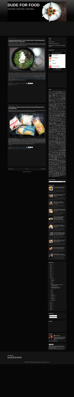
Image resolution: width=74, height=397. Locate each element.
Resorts (64, 154)
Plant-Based (51, 150)
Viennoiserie (50, 173)
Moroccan (55, 145)
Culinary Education (61, 113)
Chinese (59, 105)
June (52, 291)
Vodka (60, 173)
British (53, 99)
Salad (52, 157)
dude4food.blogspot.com (60, 348)
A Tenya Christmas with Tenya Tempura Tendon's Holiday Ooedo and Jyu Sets (59, 226)
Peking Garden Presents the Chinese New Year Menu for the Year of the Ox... (58, 202)
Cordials (51, 112)
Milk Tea (50, 144)
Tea (58, 167)
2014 (51, 268)
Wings (63, 175)
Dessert (50, 115)
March (52, 281)
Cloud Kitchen (62, 106)
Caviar (59, 102)
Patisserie (54, 148)
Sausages (55, 158)
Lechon (57, 139)
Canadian (58, 101)
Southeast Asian (56, 162)
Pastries (50, 148)
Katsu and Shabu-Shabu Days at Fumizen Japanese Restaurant (58, 248)
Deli (63, 114)
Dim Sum (52, 116)
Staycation (50, 164)
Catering (54, 102)
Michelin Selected (52, 143)
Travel (52, 170)
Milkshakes (54, 144)
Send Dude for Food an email (54, 43)
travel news (58, 170)
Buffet (61, 99)
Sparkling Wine (61, 163)
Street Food (63, 164)
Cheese (17, 148)
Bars (54, 94)
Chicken (51, 105)
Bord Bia (50, 98)
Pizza (62, 149)
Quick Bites (59, 153)
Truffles (62, 170)
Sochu (51, 161)
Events (55, 121)
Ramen (15, 84)
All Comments (52, 317)
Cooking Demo (63, 111)
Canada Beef (54, 101)
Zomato (57, 176)
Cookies (58, 111)
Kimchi (63, 137)
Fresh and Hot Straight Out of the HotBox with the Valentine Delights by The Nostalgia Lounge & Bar (59, 233)
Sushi (55, 165)
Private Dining (61, 151)
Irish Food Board (59, 136)
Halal (53, 131)
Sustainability (59, 165)
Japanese (12, 84)
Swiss (63, 165)
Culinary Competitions (52, 113)
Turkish (54, 171)
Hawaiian (60, 131)
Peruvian (50, 149)
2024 (51, 306)
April (52, 283)
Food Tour (60, 127)
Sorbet (58, 161)
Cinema (58, 106)
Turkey (50, 171)
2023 (51, 305)
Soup (61, 161)
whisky (54, 175)
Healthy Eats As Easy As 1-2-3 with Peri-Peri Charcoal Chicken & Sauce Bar (59, 195)
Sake (64, 155)
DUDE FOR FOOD (24, 5)
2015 (51, 270)
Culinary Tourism (51, 114)
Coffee (64, 107)
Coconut (60, 107)
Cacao (58, 100)
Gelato (63, 129)
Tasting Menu (54, 167)
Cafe (61, 100)
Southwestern (63, 162)
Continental (54, 111)
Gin (54, 130)
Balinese (50, 94)
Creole (57, 112)
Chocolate (52, 106)
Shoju (49, 160)
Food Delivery (58, 125)
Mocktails (58, 144)
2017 (51, 273)
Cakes (50, 101)
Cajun (64, 100)
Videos (63, 172)
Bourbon (54, 98)
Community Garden (61, 109)
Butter (55, 100)
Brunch (56, 99)
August (52, 294)
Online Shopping (58, 146)
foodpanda (53, 128)
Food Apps (58, 124)
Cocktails (54, 107)
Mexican (64, 142)
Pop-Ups (55, 150)
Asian (57, 92)
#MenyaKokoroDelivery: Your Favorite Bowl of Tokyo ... (56, 287)
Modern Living (63, 144)
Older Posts (43, 168)
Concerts (50, 111)
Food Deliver (52, 125)
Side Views (53, 160)
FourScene (58, 128)
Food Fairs (54, 126)
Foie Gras (53, 124)
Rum (58, 155)
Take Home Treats (61, 166)
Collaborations (57, 108)
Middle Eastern (58, 143)
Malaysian (54, 141)
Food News (20, 148)
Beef (50, 95)
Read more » (11, 144)
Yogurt (53, 176)
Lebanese (53, 139)
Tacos (50, 166)
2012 (51, 265)
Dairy (60, 114)
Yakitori (50, 176)
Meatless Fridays (51, 142)
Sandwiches (60, 157)
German (50, 130)
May (52, 289)
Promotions (63, 152)
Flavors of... (63, 123)
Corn (54, 112)
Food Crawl (63, 124)
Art (53, 92)
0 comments (23, 83)
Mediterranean (58, 142)
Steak (55, 164)
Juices (59, 137)
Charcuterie (56, 103)
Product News (28, 148)
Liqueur (61, 140)
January (52, 278)
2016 (51, 271)
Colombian (62, 108)
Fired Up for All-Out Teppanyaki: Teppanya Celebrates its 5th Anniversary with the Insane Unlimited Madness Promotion (58, 218)
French (63, 128)
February (52, 280)
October (52, 297)
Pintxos (58, 149)
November (53, 298)
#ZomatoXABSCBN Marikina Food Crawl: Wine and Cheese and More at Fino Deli (59, 210)
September (53, 295)
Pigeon (55, 149)
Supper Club (51, 165)
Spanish (52, 163)
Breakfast (63, 98)
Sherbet (63, 159)
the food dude (57, 346)
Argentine (50, 92)
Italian (64, 136)
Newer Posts (11, 168)
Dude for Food (14, 83)
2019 (51, 276)
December (53, 300)
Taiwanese (54, 166)
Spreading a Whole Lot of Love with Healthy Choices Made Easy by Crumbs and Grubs (59, 241)
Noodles (62, 145)
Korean (56, 138)
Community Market (62, 110)
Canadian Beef (62, 101)
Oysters (50, 147)
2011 (51, 264)
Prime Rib (55, 151)
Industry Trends (51, 136)
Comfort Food (52, 109)
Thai (63, 168)
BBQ (63, 94)
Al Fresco (63, 91)
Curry (56, 114)
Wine (59, 175)
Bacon (12, 148)
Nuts (49, 146)
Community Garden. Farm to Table (53, 110)
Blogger (48, 362)
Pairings (58, 147)
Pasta (62, 147)
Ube (57, 171)
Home (27, 168)
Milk (63, 143)
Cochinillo (50, 107)
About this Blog (51, 41)
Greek (50, 131)
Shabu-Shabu (59, 159)
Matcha (63, 141)
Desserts (57, 115)
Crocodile (60, 112)
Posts (50, 315)
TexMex (60, 168)
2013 (51, 267)
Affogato (50, 91)
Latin (49, 139)
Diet (64, 115)
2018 (51, 274)
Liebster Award (63, 139)
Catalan (50, 102)
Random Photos (53, 154)
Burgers (50, 100)
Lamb (62, 138)
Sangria (50, 158)
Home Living (57, 132)
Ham (56, 131)
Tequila (56, 168)
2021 (51, 302)
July (51, 292)
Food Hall (60, 126)
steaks (60, 164)
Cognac (52, 108)
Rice (54, 155)
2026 (51, 309)
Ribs (51, 155)
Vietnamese (55, 173)
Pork (60, 150)
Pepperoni (58, 148)
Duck (55, 118)
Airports (59, 91)
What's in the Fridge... (56, 174)
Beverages (63, 95)
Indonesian (62, 135)
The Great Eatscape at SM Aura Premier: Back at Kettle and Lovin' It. (59, 188)
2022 (51, 303)
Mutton (59, 145)
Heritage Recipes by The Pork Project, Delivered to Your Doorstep (59, 254)
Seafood (51, 159)
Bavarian (59, 94)
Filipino (51, 123)
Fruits (53, 129)
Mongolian (51, 145)
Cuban (64, 112)
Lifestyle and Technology (54, 140)
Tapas (50, 167)
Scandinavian (62, 158)
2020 (51, 277)
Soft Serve (54, 161)
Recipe (59, 154)
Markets (59, 141)
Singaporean (59, 160)
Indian (56, 135)
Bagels (58, 93)
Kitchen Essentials (51, 138)
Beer (57, 95)
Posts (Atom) (29, 171)
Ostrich (63, 146)
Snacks (64, 160)
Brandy (59, 98)
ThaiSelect (50, 169)
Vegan (63, 171)
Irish (55, 136)
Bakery (14, 148)
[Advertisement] (34, 28)
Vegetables (51, 172)
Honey (62, 132)
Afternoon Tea (54, 91)
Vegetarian (57, 172)
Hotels (58, 134)
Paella (53, 147)
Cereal (63, 102)
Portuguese (50, 151)
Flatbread (58, 123)
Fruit (49, 129)
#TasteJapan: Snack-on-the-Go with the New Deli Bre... (57, 285)
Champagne (51, 103)
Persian (63, 148)
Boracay (62, 97)
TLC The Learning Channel (57, 169)
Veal (60, 171)
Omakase (53, 146)
